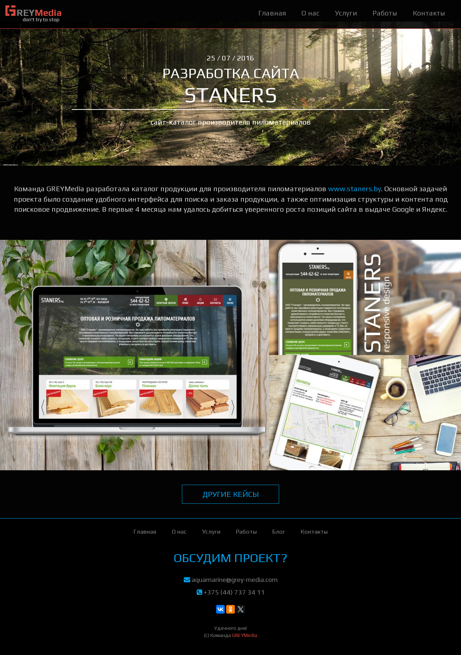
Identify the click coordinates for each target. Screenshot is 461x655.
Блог (278, 531)
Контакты (429, 13)
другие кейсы (230, 494)
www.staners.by (354, 188)
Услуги (346, 13)
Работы (384, 13)
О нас (310, 13)
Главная (272, 13)
